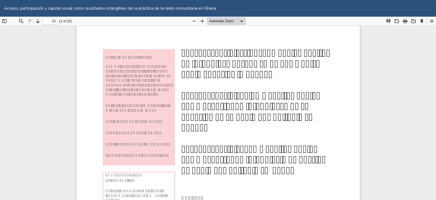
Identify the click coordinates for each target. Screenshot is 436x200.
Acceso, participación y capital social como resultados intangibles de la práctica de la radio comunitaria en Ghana (110, 8)
